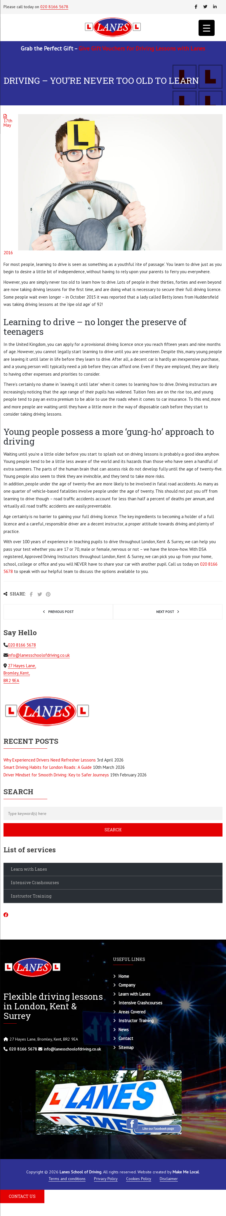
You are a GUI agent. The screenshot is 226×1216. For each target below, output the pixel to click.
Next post (165, 611)
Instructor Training (31, 896)
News (124, 1029)
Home (124, 976)
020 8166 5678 (54, 6)
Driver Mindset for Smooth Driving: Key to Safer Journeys (56, 775)
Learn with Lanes (29, 869)
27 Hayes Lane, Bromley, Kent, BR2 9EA (20, 673)
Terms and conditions (67, 1178)
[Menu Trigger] (207, 28)
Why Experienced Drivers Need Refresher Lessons (50, 760)
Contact (126, 1038)
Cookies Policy (138, 1178)
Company (127, 985)
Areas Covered (132, 1012)
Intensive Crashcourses (35, 882)
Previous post (61, 611)
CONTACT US (22, 1196)
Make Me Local (186, 1172)
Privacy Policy (106, 1178)
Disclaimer (169, 1178)
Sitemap (126, 1047)
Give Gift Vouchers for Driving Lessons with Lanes (142, 48)
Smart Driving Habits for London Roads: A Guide (48, 767)
